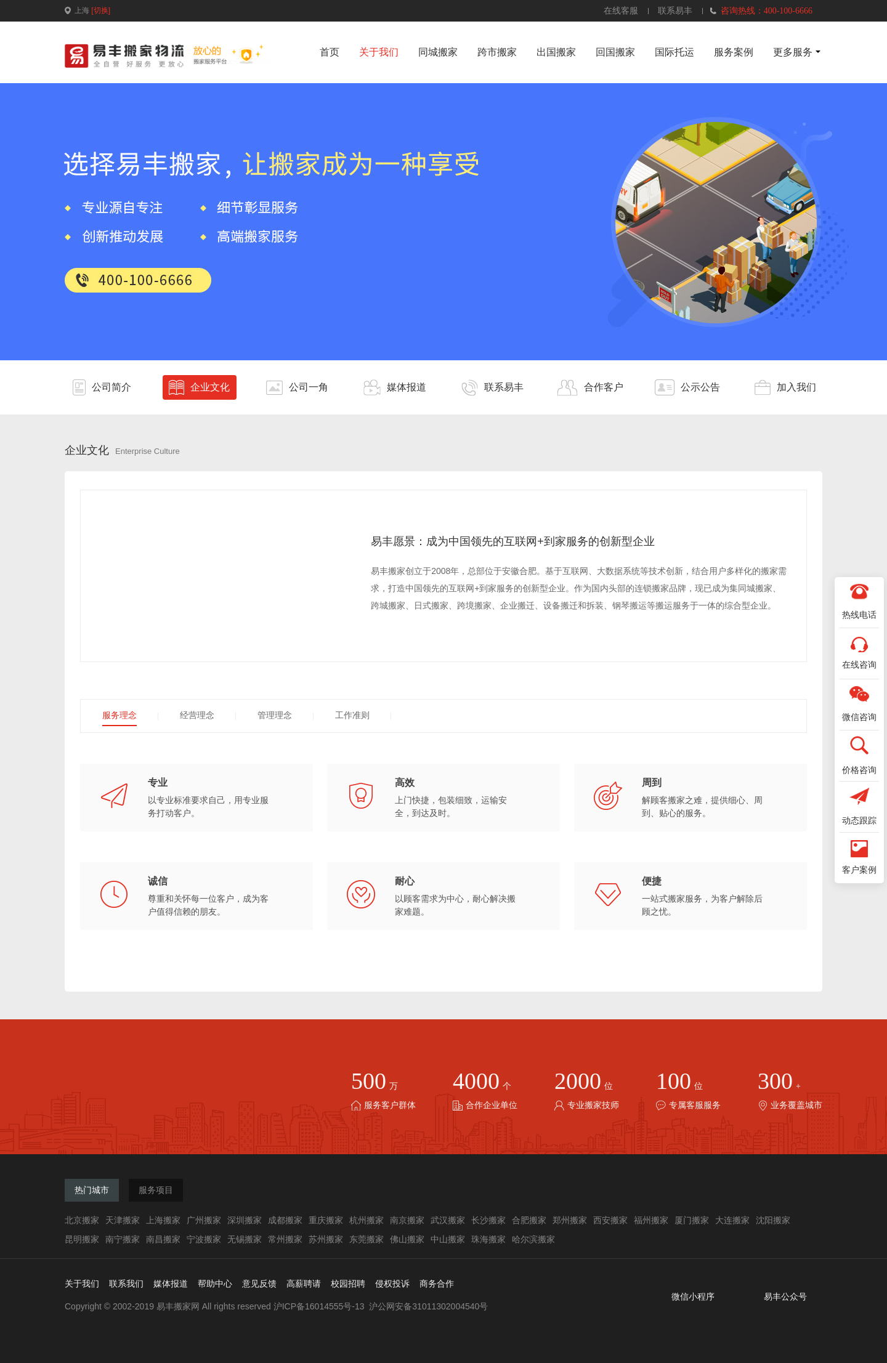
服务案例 (733, 52)
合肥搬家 (529, 1220)
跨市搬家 (497, 52)
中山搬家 (448, 1239)
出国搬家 (556, 52)
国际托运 (674, 52)
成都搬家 (285, 1220)
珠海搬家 (488, 1239)
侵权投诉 (392, 1283)
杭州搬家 (366, 1220)
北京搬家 (82, 1220)
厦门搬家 (691, 1220)
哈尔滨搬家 (533, 1239)
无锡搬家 (244, 1239)
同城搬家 (438, 52)
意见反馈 (259, 1283)
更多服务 (792, 52)
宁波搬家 (204, 1239)
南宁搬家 (122, 1239)
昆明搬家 (82, 1239)
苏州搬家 (326, 1239)
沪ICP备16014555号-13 (319, 1306)
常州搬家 (285, 1239)
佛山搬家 (407, 1239)
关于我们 (379, 52)
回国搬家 (615, 52)
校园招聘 (348, 1283)
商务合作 (436, 1283)
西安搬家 (610, 1220)
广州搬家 (204, 1220)
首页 (329, 52)
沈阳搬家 (773, 1220)
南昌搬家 (163, 1239)
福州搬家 (651, 1220)
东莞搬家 (366, 1239)
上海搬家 (163, 1220)
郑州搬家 (570, 1220)
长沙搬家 (488, 1220)
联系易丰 (675, 10)
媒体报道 (170, 1283)
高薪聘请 (303, 1283)
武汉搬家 (448, 1220)
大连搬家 (732, 1220)
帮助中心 (215, 1283)
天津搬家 (122, 1220)
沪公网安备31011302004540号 (427, 1306)
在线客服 (621, 10)
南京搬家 (407, 1220)
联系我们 (126, 1283)
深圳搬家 (244, 1220)
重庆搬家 (326, 1220)
